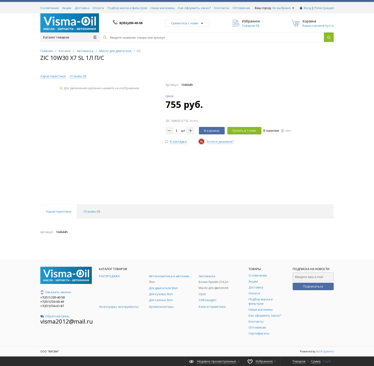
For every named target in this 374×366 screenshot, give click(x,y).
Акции (66, 8)
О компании (49, 8)
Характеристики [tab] (58, 211)
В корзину (211, 130)
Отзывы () (78, 76)
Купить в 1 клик (244, 130)
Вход (307, 8)
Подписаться (313, 286)
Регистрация (324, 8)
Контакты (221, 8)
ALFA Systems (325, 351)
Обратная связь (55, 316)
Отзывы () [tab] (91, 211)
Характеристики (53, 76)
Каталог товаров (69, 37)
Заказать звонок (55, 292)
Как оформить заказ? (194, 8)
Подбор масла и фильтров (127, 8)
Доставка (82, 8)
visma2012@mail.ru (66, 321)
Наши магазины (163, 8)
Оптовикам (241, 8)
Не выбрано (283, 8)
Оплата (98, 8)
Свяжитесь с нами (187, 23)
